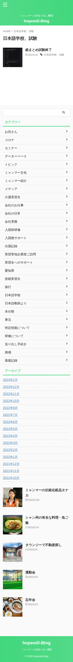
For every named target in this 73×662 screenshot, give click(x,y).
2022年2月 (10, 450)
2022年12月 (11, 387)
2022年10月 (11, 401)
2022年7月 (10, 415)
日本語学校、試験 (54, 54)
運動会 (30, 572)
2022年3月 (10, 443)
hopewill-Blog (36, 21)
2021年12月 (11, 464)
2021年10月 (11, 478)
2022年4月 (10, 436)
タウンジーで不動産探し (43, 545)
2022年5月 (10, 429)
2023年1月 (10, 380)
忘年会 (30, 600)
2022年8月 (10, 408)
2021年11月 (11, 471)
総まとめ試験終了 (38, 50)
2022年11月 (11, 394)
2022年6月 (10, 422)
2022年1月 (10, 457)
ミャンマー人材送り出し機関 (36, 649)
